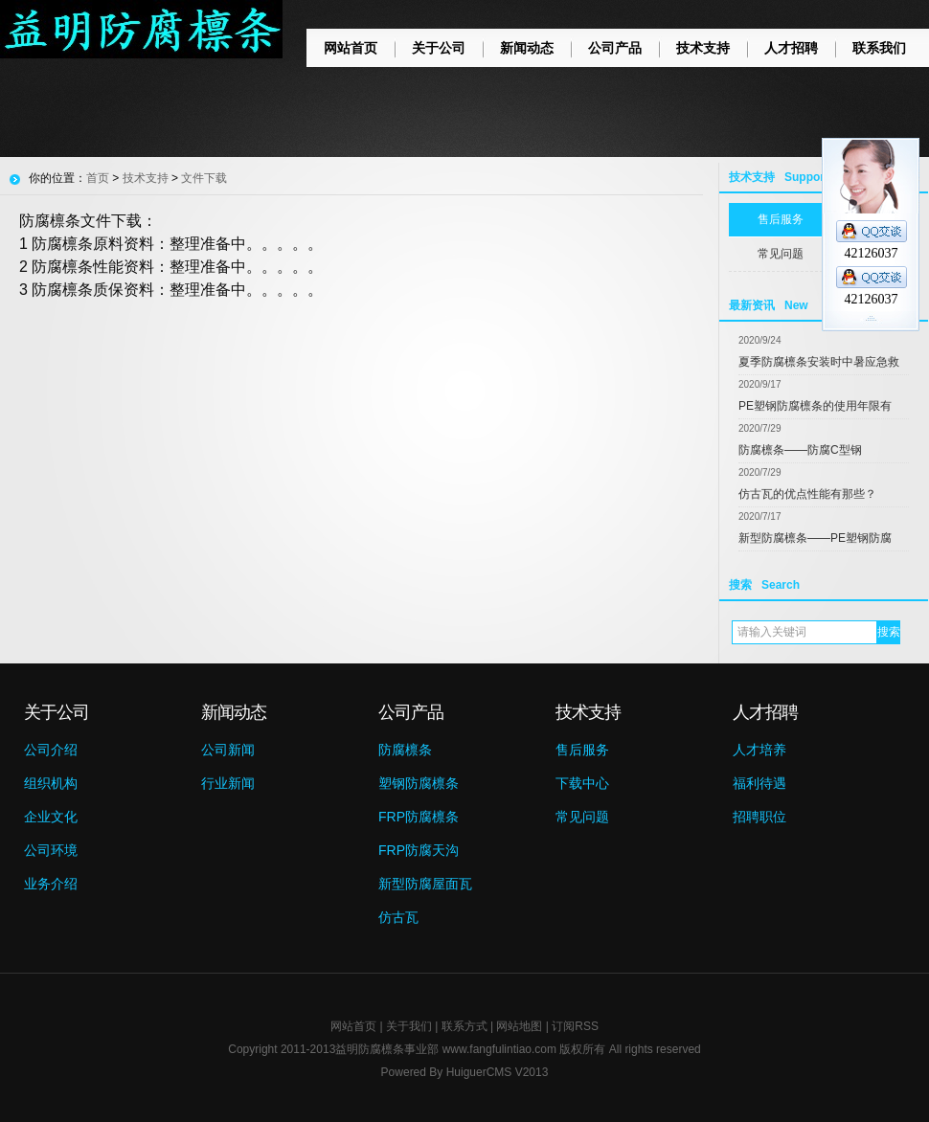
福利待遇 (759, 783)
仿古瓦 (398, 917)
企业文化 (51, 816)
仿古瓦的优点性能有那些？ (807, 494)
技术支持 (703, 48)
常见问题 (582, 816)
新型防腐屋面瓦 (425, 883)
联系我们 (879, 48)
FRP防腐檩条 (418, 816)
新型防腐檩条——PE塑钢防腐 (815, 538)
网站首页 (350, 48)
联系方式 (464, 1026)
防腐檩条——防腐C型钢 (800, 450)
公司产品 (615, 48)
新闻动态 (527, 48)
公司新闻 (228, 749)
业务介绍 (51, 883)
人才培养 (759, 749)
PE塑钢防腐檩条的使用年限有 (815, 406)
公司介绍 (51, 749)
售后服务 (582, 749)
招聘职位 (759, 816)
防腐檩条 (405, 749)
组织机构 (51, 783)
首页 (97, 178)
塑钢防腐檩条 (418, 783)
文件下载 (204, 178)
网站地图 (519, 1026)
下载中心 (582, 783)
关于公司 (438, 48)
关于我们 (409, 1026)
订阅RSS (575, 1026)
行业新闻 (228, 783)
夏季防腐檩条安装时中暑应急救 (818, 362)
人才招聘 (791, 48)
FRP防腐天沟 (418, 850)
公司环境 (51, 850)
